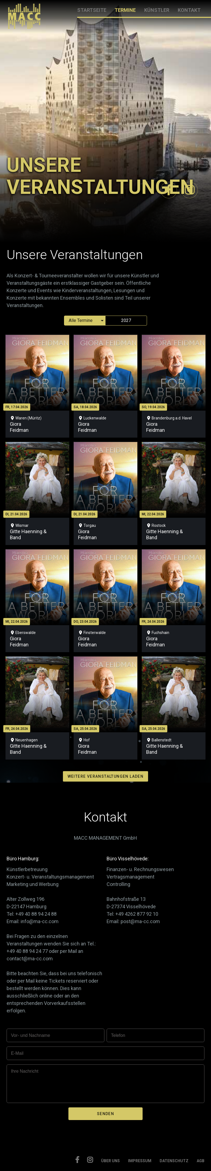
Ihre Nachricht (24, 1071)
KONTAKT (189, 10)
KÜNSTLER (156, 10)
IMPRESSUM (139, 1161)
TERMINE (125, 10)
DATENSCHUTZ (174, 1161)
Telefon (118, 1035)
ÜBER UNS (110, 1161)
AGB (200, 1161)
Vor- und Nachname (30, 1035)
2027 (126, 320)
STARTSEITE (91, 10)
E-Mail (17, 1053)
